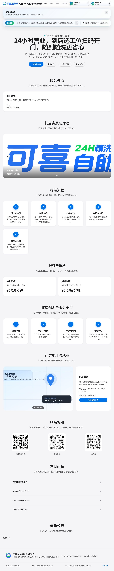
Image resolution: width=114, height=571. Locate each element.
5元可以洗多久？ (20, 482)
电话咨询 (51, 64)
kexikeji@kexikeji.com (91, 556)
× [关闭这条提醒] (106, 12)
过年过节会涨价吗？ (22, 500)
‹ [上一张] (7, 156)
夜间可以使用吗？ (21, 509)
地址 (51, 3)
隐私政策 (105, 566)
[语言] (101, 3)
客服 (57, 3)
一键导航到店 (36, 64)
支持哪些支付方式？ (22, 491)
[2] (57, 175)
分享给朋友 (65, 64)
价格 (45, 3)
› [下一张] (106, 156)
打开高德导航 (93, 400)
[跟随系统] (79, 3)
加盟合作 (64, 3)
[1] (56, 175)
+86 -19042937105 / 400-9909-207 (71, 556)
